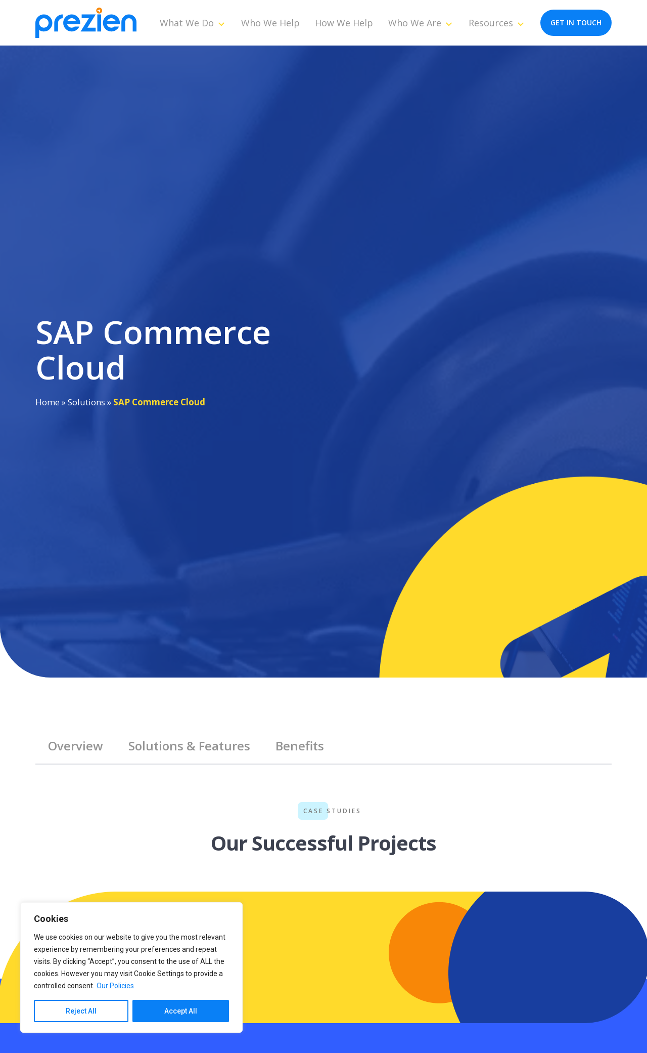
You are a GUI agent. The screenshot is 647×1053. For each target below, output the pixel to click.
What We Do (193, 23)
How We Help (344, 23)
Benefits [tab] (299, 745)
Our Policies (115, 986)
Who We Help (270, 23)
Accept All (180, 1011)
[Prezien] (85, 23)
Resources (497, 23)
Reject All (81, 1011)
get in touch (576, 22)
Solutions (86, 402)
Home (47, 402)
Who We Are (420, 23)
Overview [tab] (75, 745)
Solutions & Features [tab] (189, 745)
